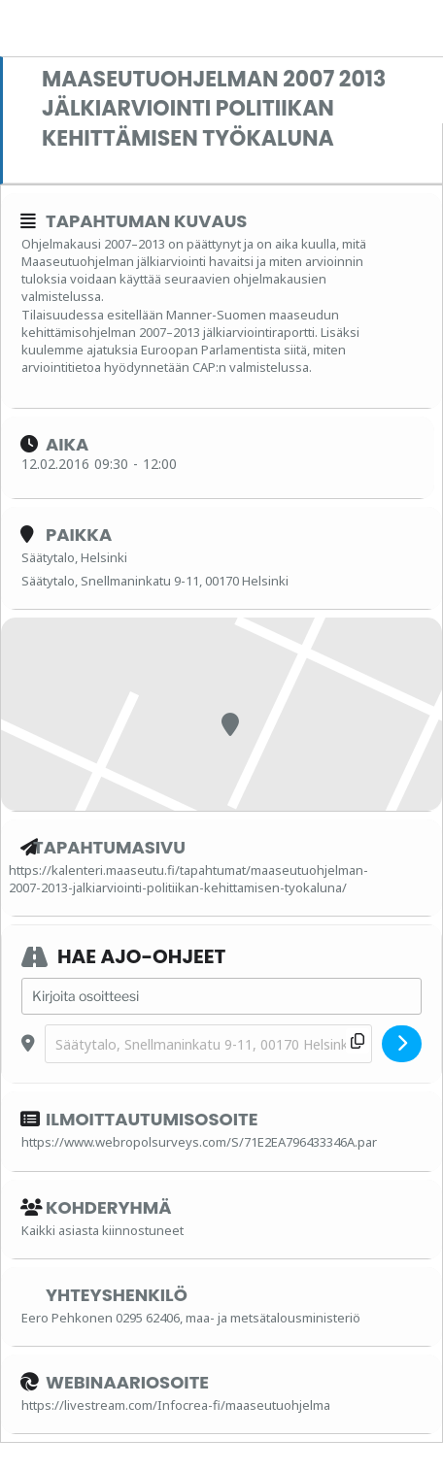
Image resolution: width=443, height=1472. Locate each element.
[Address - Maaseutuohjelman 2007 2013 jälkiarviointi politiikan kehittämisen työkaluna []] (221, 996)
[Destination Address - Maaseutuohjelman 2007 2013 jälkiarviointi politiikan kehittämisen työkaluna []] (208, 1044)
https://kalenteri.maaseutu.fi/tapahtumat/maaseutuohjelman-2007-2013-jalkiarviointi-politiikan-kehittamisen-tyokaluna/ (188, 878)
